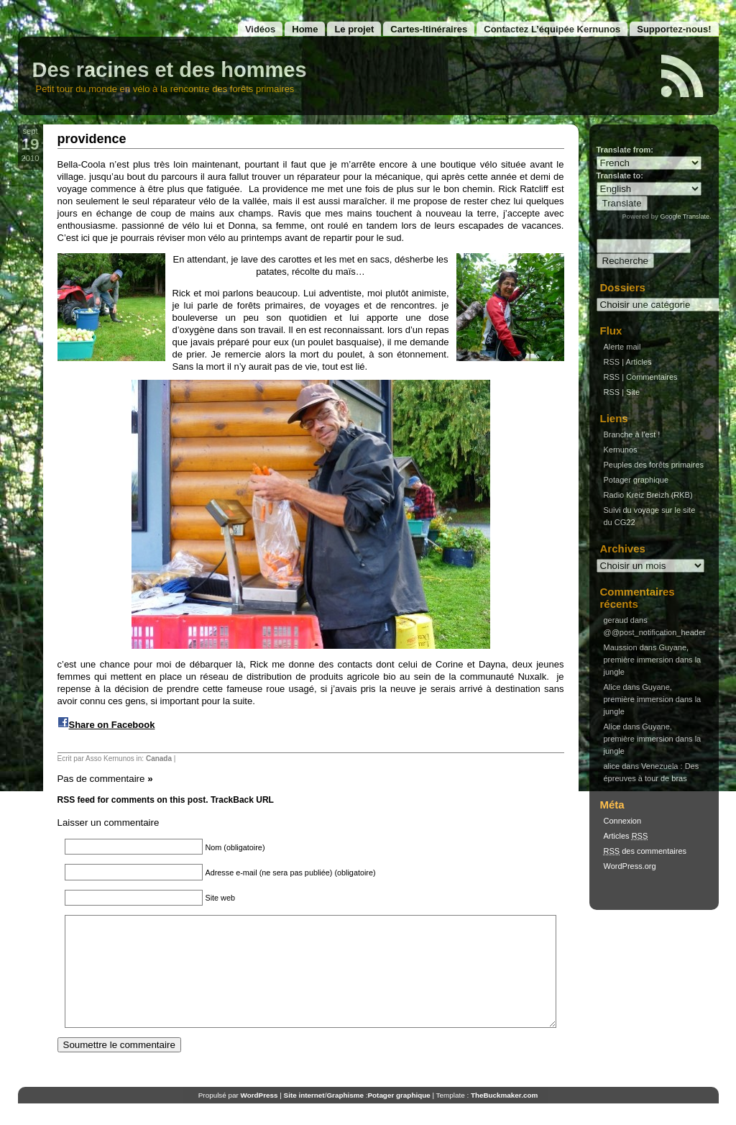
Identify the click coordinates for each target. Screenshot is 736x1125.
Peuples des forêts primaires (654, 464)
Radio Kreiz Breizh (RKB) (648, 495)
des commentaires (645, 851)
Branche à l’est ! (632, 434)
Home (305, 29)
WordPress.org (630, 866)
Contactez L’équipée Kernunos (552, 29)
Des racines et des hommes (169, 69)
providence (92, 139)
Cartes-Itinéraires (428, 29)
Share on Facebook (112, 724)
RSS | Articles (628, 361)
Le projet (354, 29)
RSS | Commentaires (641, 377)
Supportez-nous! (674, 29)
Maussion (621, 647)
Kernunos (621, 449)
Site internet (304, 1117)
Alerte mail (622, 346)
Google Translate (684, 216)
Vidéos (260, 29)
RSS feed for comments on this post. (133, 800)
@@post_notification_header (655, 632)
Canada (159, 758)
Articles (626, 836)
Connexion (623, 820)
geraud (616, 620)
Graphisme (345, 1117)
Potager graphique (636, 479)
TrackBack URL (242, 800)
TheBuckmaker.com (504, 1117)
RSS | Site (622, 392)
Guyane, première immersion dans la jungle (653, 659)
